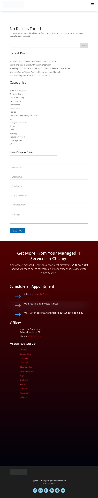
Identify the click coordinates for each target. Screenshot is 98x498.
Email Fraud (15, 108)
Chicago (23, 349)
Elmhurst (24, 380)
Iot (11, 119)
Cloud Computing (17, 97)
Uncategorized (16, 140)
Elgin (22, 375)
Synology (13, 133)
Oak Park (24, 358)
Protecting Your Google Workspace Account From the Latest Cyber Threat (40, 68)
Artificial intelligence (18, 90)
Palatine (23, 397)
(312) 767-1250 (35, 336)
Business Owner (16, 94)
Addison (23, 384)
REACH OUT (18, 230)
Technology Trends (17, 137)
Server (12, 126)
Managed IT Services (18, 122)
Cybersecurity (15, 101)
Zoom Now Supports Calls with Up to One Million (30, 75)
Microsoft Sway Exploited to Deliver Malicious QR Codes (33, 61)
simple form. (42, 294)
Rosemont (24, 393)
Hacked (13, 112)
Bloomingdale (26, 367)
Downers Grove (27, 371)
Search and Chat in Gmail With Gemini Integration (30, 65)
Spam (12, 129)
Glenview (24, 362)
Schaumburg (25, 354)
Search (84, 45)
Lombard (24, 388)
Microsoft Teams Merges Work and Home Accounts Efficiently (35, 72)
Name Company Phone (21, 152)
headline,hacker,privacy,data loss (23, 115)
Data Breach (15, 105)
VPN (11, 144)
